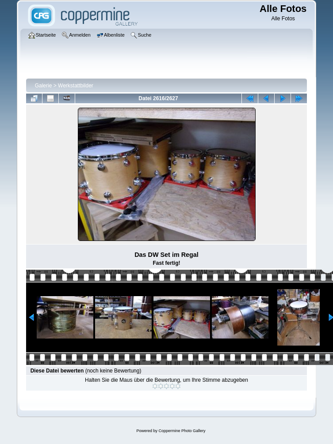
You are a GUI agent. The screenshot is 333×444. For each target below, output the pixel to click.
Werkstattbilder (75, 86)
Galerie (43, 86)
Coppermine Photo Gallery (181, 431)
